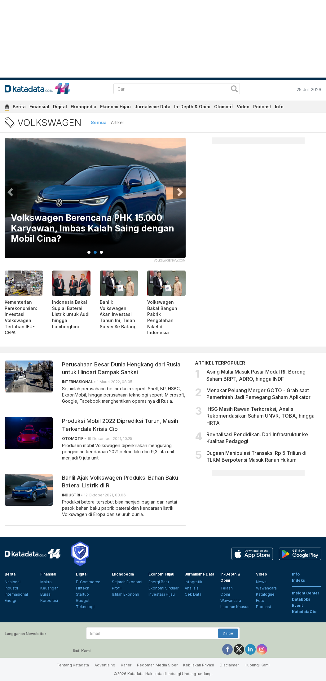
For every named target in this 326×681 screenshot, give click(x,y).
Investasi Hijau (161, 594)
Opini (225, 594)
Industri (11, 588)
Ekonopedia (83, 106)
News (261, 582)
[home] (7, 107)
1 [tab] (88, 252)
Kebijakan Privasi (198, 665)
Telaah (226, 588)
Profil (116, 588)
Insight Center (305, 593)
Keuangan (49, 588)
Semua (99, 122)
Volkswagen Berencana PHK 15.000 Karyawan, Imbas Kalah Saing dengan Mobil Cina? (92, 228)
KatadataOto (304, 611)
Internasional (16, 594)
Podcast (262, 106)
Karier (126, 665)
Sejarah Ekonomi (127, 582)
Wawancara (230, 600)
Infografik (193, 582)
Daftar (228, 633)
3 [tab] (101, 252)
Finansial (39, 106)
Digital (60, 106)
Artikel (117, 122)
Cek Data (193, 594)
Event (297, 605)
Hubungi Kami (257, 665)
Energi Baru (158, 582)
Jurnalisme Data (152, 106)
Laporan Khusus (234, 606)
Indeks (298, 580)
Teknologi (85, 606)
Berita (19, 106)
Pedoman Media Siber (157, 665)
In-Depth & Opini (192, 106)
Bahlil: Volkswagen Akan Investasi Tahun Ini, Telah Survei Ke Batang (118, 314)
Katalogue (265, 594)
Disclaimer (229, 665)
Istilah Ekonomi (125, 594)
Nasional (12, 582)
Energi (10, 600)
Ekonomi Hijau (115, 106)
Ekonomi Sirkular (163, 588)
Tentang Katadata (73, 665)
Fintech (82, 588)
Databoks (301, 599)
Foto (260, 600)
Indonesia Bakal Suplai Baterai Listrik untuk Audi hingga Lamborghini (71, 314)
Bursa (45, 594)
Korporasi (49, 600)
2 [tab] (95, 252)
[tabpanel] (95, 201)
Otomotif (223, 106)
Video (243, 106)
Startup (82, 594)
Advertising (105, 665)
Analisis (192, 588)
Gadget (83, 600)
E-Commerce (88, 582)
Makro (46, 582)
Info (279, 106)
